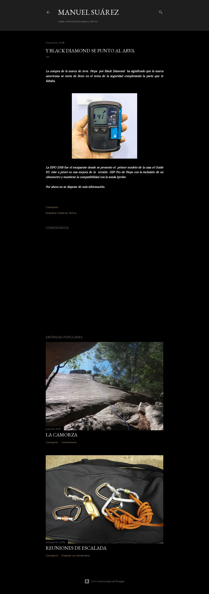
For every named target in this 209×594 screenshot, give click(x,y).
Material (63, 212)
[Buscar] (160, 11)
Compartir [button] (52, 207)
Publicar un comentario (75, 555)
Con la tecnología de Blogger (104, 581)
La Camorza (61, 434)
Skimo (72, 212)
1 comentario (69, 442)
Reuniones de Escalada (76, 548)
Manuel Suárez (88, 12)
